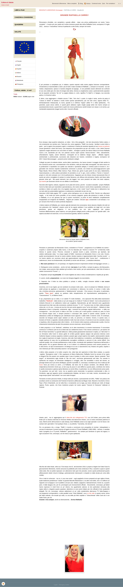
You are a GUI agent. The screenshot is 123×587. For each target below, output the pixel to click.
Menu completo (72, 3)
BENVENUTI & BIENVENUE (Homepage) (51, 10)
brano (41, 365)
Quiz (103, 3)
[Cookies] (3, 584)
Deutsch (18, 76)
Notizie (87, 3)
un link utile (90, 493)
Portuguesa (19, 84)
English (18, 65)
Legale (55, 584)
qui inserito (42, 181)
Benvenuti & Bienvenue (59, 3)
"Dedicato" (49, 301)
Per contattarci (110, 3)
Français (18, 61)
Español (18, 69)
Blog (80, 3)
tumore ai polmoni (104, 146)
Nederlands (19, 80)
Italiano (18, 72)
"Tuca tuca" (49, 293)
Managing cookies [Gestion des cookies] (64, 584)
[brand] (7, 3)
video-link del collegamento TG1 (76, 417)
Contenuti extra (96, 3)
